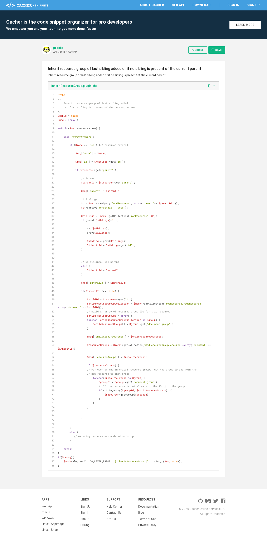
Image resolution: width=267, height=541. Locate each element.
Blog (141, 512)
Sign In (233, 5)
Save (216, 50)
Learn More (245, 25)
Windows (48, 518)
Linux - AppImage (53, 524)
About (85, 518)
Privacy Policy (147, 524)
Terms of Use (147, 518)
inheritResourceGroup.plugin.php (74, 86)
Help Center (114, 506)
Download (202, 5)
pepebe (58, 48)
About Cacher (152, 5)
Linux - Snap (50, 530)
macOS (47, 512)
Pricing (85, 524)
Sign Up (253, 5)
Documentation (148, 506)
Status (111, 518)
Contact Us (114, 512)
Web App (178, 5)
